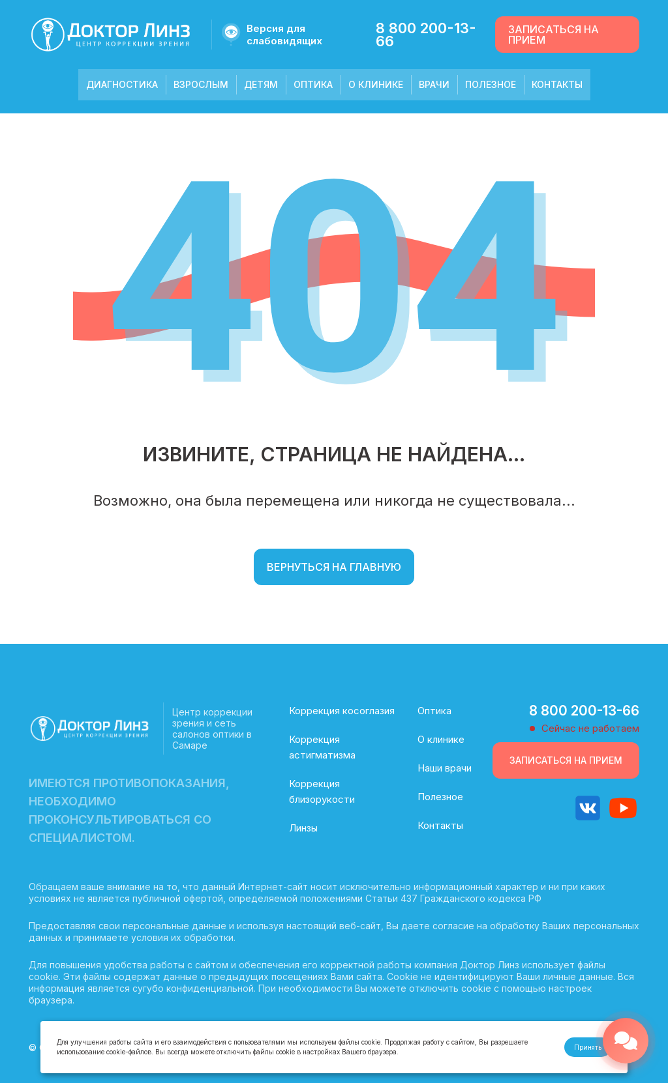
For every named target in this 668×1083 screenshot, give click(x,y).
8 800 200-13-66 (426, 35)
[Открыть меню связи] (625, 1040)
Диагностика (122, 84)
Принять (587, 1047)
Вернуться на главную (334, 566)
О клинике (375, 84)
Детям (261, 84)
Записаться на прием (553, 34)
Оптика (313, 84)
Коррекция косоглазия (342, 710)
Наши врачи (445, 768)
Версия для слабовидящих (284, 34)
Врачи (434, 84)
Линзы (303, 828)
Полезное (490, 84)
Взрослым (201, 84)
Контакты (557, 84)
